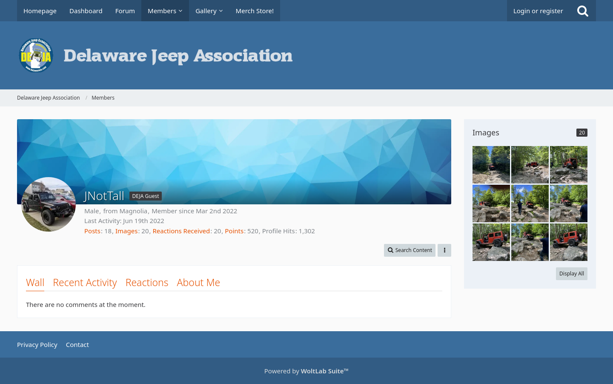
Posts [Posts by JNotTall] (92, 230)
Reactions (147, 282)
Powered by (306, 371)
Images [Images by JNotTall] (126, 230)
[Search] (583, 10)
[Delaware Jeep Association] (306, 55)
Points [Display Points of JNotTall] (234, 230)
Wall (35, 282)
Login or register (538, 10)
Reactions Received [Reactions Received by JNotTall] (181, 230)
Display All (571, 273)
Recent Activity (85, 282)
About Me (199, 282)
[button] (409, 250)
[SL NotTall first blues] (491, 164)
